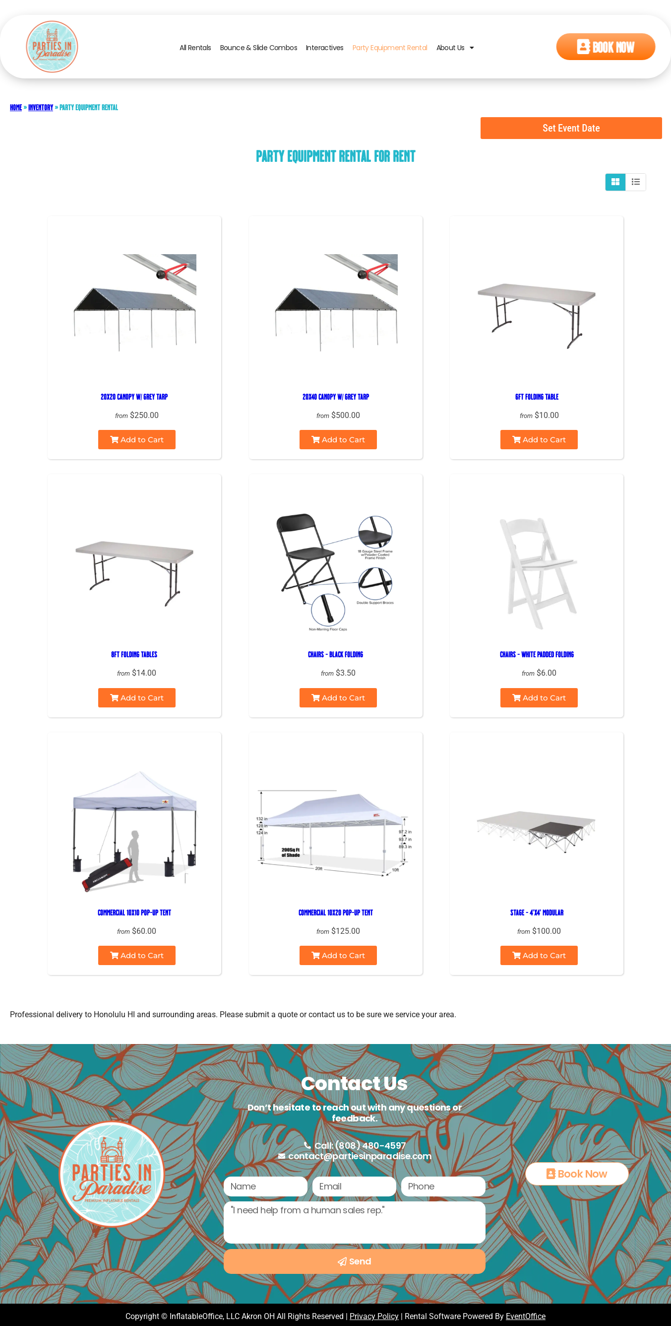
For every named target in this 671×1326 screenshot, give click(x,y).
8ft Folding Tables (134, 654)
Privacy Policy (374, 1316)
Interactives (325, 52)
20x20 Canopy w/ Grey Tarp (134, 396)
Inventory (40, 107)
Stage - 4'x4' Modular (536, 912)
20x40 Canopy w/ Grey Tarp (336, 396)
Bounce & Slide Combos (258, 52)
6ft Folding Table (536, 396)
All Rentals (195, 52)
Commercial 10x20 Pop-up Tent (336, 912)
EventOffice (526, 1316)
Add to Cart (137, 439)
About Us (455, 52)
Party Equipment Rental (390, 52)
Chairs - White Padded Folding (537, 654)
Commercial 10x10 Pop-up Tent (134, 912)
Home (16, 107)
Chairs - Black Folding (335, 654)
